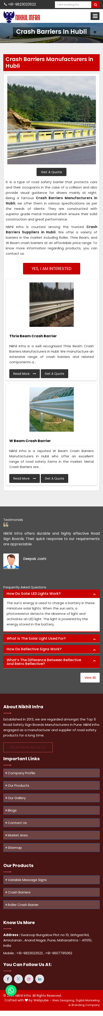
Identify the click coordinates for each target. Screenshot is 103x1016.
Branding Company (86, 1005)
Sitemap (14, 847)
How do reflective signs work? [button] (34, 649)
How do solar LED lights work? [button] (34, 593)
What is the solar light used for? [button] (36, 638)
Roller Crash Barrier (22, 904)
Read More (24, 373)
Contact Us (16, 822)
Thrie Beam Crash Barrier (33, 336)
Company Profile (20, 773)
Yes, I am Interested (51, 268)
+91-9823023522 (20, 4)
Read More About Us (28, 747)
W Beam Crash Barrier (30, 440)
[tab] (51, 593)
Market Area (17, 835)
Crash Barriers (18, 892)
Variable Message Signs (26, 879)
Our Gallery (16, 798)
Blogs (11, 810)
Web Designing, (63, 1000)
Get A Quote (51, 172)
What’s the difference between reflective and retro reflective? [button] (44, 662)
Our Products (17, 785)
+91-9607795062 (58, 953)
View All (90, 677)
